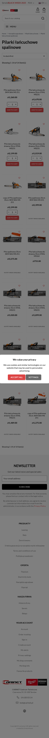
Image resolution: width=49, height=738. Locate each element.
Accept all (17, 377)
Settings (33, 377)
